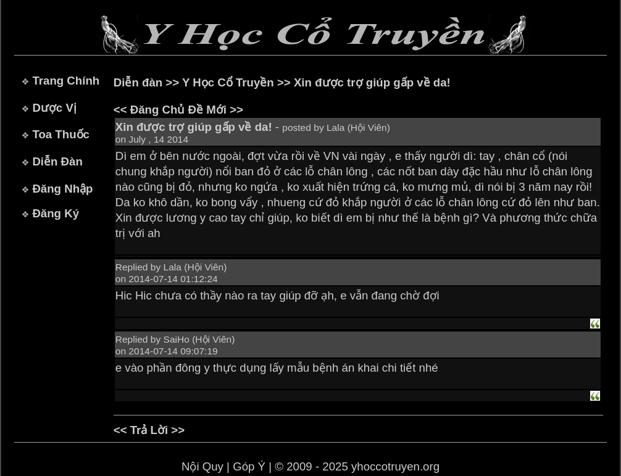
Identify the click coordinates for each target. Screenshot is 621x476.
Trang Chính (65, 80)
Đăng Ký (55, 213)
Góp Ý (249, 466)
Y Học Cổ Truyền (228, 82)
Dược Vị (54, 107)
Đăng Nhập (62, 188)
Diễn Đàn (57, 161)
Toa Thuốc (61, 134)
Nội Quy (202, 466)
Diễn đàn (138, 82)
